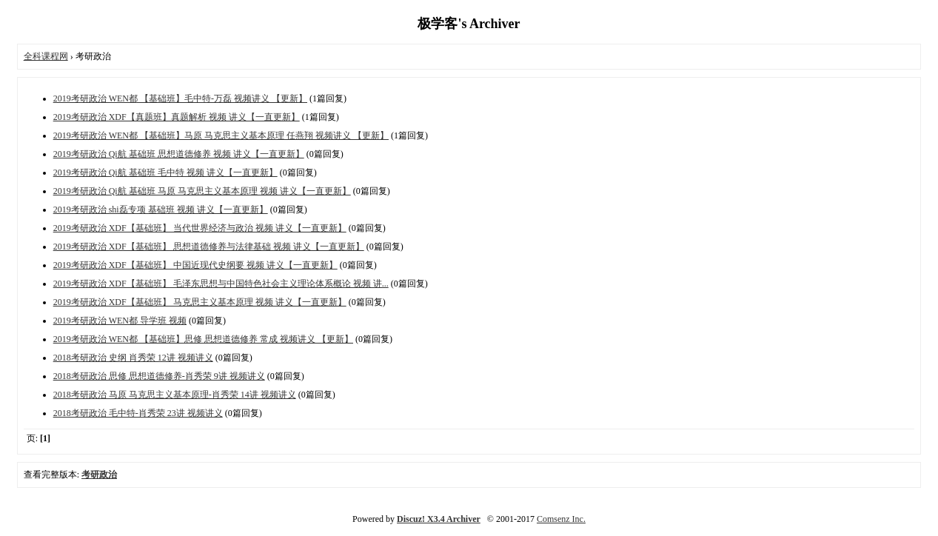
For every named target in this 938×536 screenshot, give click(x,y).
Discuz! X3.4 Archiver (438, 519)
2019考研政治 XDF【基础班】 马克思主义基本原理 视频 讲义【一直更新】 (199, 302)
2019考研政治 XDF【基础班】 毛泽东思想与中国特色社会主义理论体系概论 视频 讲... (221, 283)
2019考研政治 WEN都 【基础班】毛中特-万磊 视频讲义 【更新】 (180, 98)
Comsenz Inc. (561, 519)
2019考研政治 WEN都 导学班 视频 (120, 320)
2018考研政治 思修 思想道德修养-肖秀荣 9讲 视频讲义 (159, 376)
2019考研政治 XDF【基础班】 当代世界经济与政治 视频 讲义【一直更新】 (199, 228)
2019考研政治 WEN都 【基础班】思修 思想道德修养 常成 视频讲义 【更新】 (203, 339)
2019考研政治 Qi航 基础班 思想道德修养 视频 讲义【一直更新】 (178, 154)
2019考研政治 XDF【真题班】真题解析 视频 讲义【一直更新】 (176, 117)
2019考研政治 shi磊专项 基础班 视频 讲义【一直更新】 (160, 209)
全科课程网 (46, 56)
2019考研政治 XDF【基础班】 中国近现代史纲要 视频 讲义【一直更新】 (195, 265)
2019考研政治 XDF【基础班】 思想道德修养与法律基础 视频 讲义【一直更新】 (208, 246)
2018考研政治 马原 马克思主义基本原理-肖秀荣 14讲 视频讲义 (174, 394)
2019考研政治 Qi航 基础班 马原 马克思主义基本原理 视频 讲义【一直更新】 (202, 191)
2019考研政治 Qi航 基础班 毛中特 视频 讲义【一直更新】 (165, 172)
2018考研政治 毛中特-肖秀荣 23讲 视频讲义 (138, 413)
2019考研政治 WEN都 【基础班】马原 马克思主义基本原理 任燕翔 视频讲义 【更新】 (221, 135)
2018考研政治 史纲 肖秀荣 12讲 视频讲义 (133, 357)
